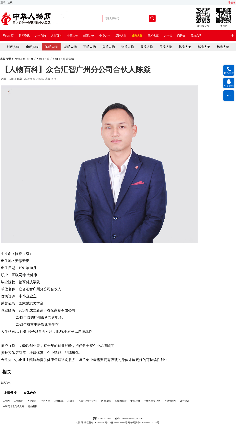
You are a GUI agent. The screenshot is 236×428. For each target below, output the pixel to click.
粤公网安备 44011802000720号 (143, 422)
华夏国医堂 (120, 401)
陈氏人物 (51, 47)
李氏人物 (32, 47)
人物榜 (168, 35)
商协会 (181, 35)
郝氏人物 (204, 47)
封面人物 (88, 35)
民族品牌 (196, 35)
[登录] (3, 2)
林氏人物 (185, 47)
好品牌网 (33, 406)
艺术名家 (153, 35)
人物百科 (56, 35)
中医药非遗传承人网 (13, 406)
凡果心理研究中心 (87, 401)
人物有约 (40, 35)
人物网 (12, 78)
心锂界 (71, 401)
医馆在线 (106, 401)
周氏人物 (146, 47)
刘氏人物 (13, 47)
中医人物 (72, 35)
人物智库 (59, 401)
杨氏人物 (70, 47)
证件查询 (184, 401)
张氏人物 (127, 47)
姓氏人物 (137, 35)
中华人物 (104, 35)
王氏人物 (89, 47)
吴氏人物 (165, 47)
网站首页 (8, 35)
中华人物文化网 (152, 401)
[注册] (10, 2)
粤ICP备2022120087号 (116, 422)
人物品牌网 (170, 401)
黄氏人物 (108, 47)
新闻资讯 (24, 35)
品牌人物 (120, 35)
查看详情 (68, 59)
